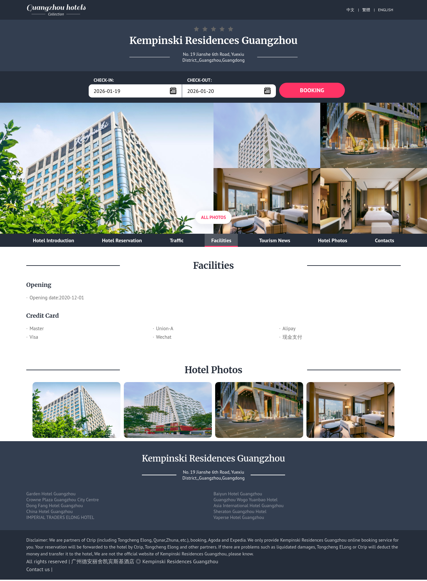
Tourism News (274, 241)
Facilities (221, 241)
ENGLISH (385, 9)
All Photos (213, 219)
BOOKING (312, 91)
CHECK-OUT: (199, 80)
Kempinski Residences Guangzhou (180, 562)
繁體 (366, 9)
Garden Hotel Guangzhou (51, 495)
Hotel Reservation (122, 241)
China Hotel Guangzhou (49, 513)
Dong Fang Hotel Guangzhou (54, 507)
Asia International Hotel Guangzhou (248, 507)
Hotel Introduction (53, 241)
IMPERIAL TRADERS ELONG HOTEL (60, 519)
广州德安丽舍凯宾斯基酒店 (102, 562)
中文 (350, 9)
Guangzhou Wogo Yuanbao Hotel (246, 501)
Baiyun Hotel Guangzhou (238, 495)
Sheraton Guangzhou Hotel (240, 513)
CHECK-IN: (104, 80)
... (173, 90)
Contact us (38, 570)
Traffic (177, 241)
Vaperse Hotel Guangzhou (239, 519)
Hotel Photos (332, 241)
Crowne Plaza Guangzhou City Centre (62, 501)
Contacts (384, 241)
